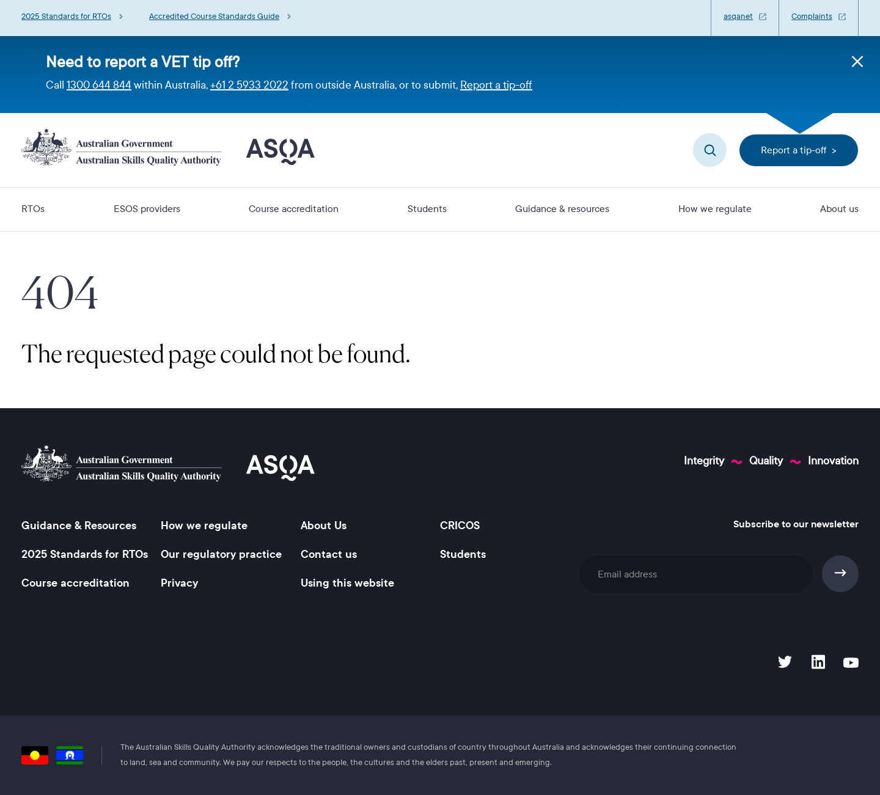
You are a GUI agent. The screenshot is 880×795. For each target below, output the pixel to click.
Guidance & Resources (78, 525)
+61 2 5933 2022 (249, 85)
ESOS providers (147, 208)
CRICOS (460, 525)
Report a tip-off (496, 85)
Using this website (347, 583)
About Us (323, 525)
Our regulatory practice (221, 554)
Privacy (179, 583)
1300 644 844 (99, 85)
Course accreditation (294, 208)
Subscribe (840, 574)
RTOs (33, 208)
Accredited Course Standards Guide (214, 16)
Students (427, 208)
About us (839, 208)
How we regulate (715, 208)
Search (710, 149)
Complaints (811, 16)
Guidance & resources (562, 208)
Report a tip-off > (799, 150)
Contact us (329, 554)
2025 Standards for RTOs (66, 16)
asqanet (738, 16)
